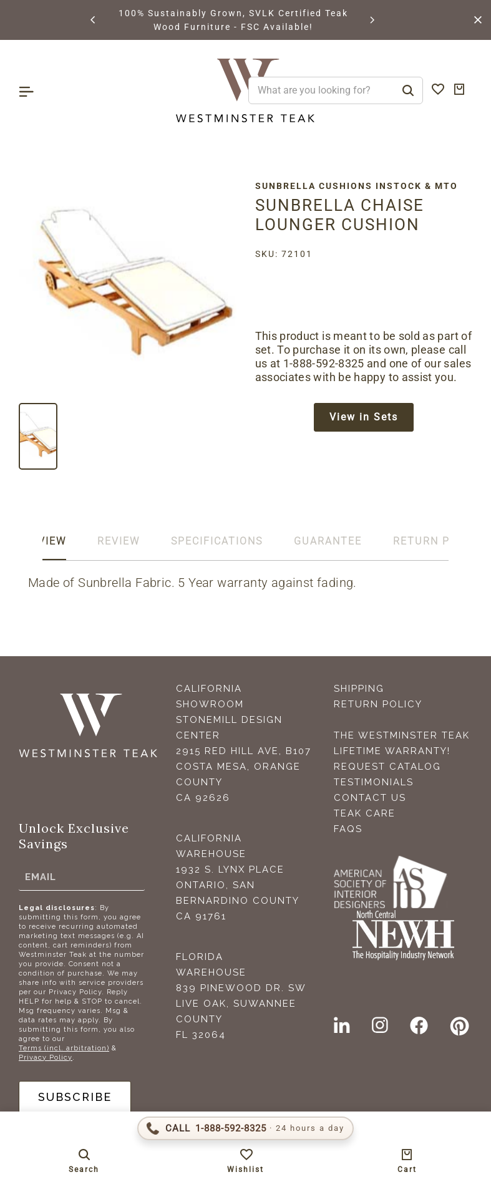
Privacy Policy (45, 1058)
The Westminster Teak (402, 735)
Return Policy (378, 704)
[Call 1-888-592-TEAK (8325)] (245, 1128)
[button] (93, 20)
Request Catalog (387, 766)
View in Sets (363, 417)
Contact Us (370, 797)
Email (40, 877)
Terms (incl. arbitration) (64, 1048)
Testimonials (374, 782)
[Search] (408, 90)
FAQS (348, 829)
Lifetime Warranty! (392, 751)
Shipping (359, 688)
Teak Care (365, 813)
